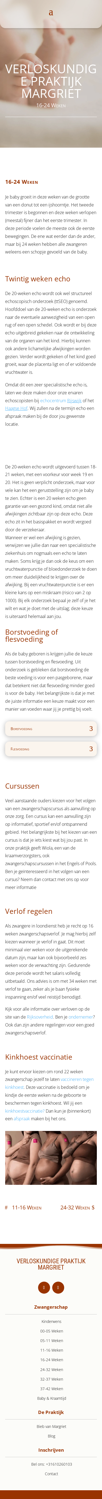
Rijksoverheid (40, 1017)
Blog (51, 1436)
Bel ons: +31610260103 (51, 1464)
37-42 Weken (51, 1388)
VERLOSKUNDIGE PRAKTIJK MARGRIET (51, 1264)
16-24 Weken (51, 1359)
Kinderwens (51, 1321)
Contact (51, 1473)
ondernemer (81, 1017)
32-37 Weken (51, 1379)
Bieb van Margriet (51, 1426)
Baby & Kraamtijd (51, 1398)
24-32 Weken (75, 1207)
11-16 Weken (27, 1207)
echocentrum (61, 401)
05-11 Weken (51, 1340)
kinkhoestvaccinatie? (25, 1111)
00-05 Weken (51, 1331)
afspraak (22, 1119)
